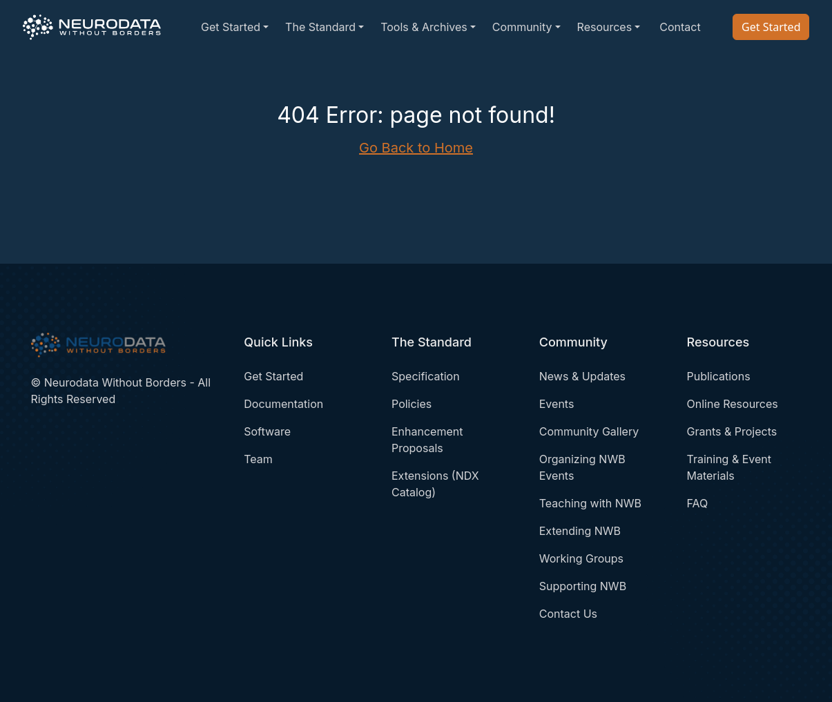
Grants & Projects (732, 431)
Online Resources (732, 404)
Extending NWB (580, 531)
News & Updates (582, 376)
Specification (425, 376)
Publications (719, 376)
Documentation (283, 404)
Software (267, 431)
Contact (679, 27)
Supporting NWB (582, 586)
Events (556, 404)
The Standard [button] (320, 27)
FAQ (697, 503)
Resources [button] (604, 27)
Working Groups (581, 558)
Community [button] (522, 27)
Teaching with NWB (590, 503)
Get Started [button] (230, 27)
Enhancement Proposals (427, 440)
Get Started (771, 27)
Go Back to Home (416, 147)
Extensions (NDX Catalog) (435, 484)
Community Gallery (589, 431)
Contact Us (568, 614)
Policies (411, 404)
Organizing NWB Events (582, 467)
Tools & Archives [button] (423, 27)
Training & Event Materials (729, 467)
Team (258, 459)
